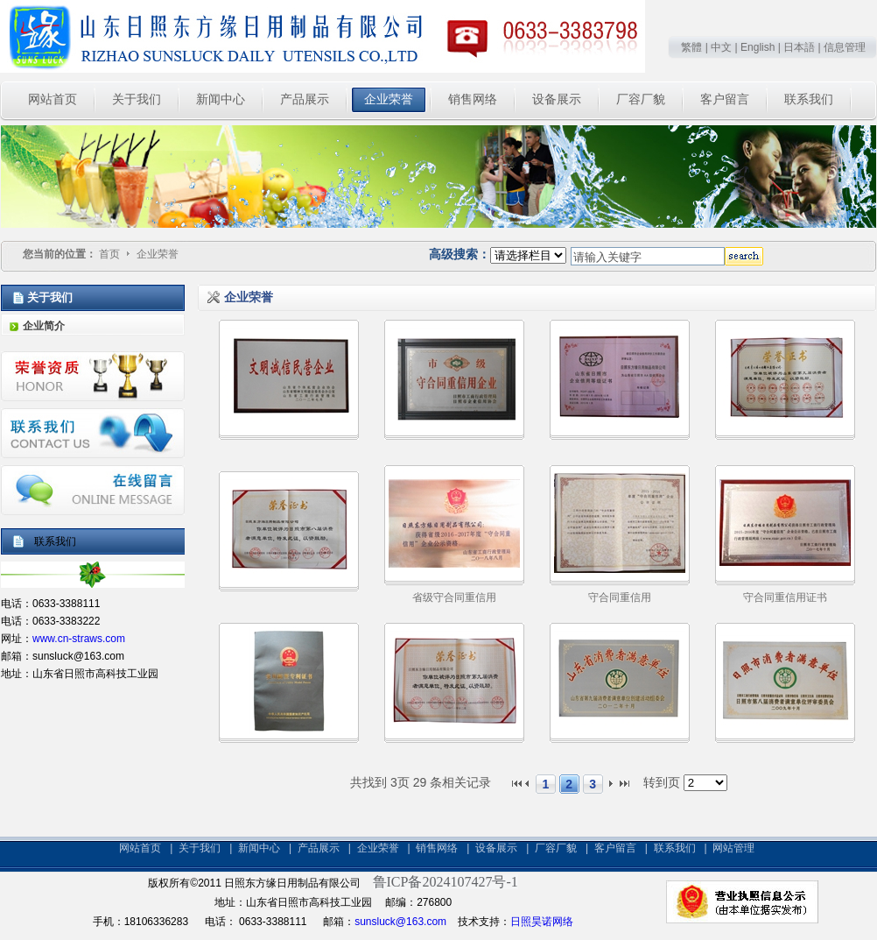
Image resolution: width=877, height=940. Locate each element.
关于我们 (200, 848)
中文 (721, 47)
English (757, 47)
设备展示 (496, 848)
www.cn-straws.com (78, 639)
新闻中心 (259, 848)
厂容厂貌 (556, 848)
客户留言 (615, 848)
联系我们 (675, 848)
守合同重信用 (619, 597)
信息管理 (845, 47)
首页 (109, 254)
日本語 (799, 47)
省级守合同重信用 (454, 597)
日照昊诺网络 (541, 921)
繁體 (691, 47)
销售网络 (437, 848)
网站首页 (140, 848)
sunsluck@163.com (400, 921)
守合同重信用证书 (785, 597)
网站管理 (733, 848)
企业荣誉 (158, 254)
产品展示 (319, 848)
